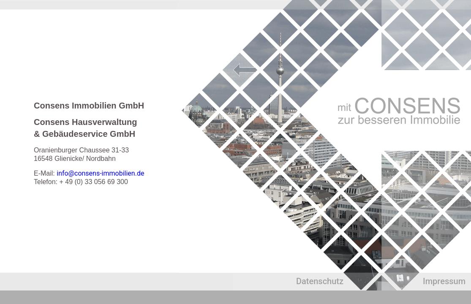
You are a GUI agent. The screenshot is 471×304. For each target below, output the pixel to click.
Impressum (444, 281)
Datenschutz (319, 281)
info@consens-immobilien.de (100, 173)
